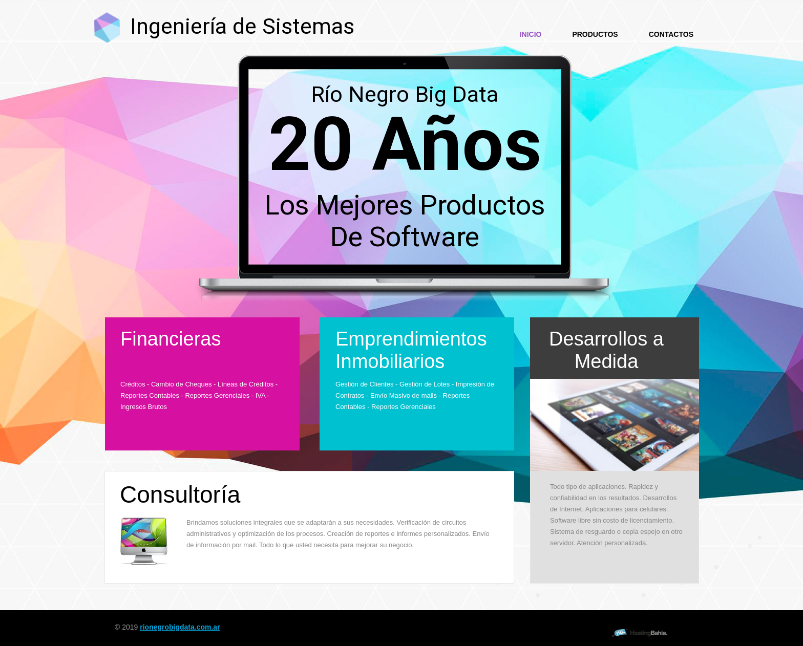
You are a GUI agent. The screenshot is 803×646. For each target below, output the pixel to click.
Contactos (671, 34)
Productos (595, 34)
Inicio (531, 34)
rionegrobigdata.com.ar (180, 627)
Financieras (170, 339)
